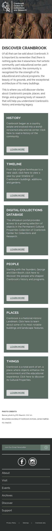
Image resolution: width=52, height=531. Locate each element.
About (6, 472)
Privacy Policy (11, 523)
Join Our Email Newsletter (27, 448)
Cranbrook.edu (40, 523)
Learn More (17, 149)
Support (7, 510)
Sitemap (26, 523)
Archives (7, 495)
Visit (4, 480)
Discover (7, 502)
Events (6, 487)
